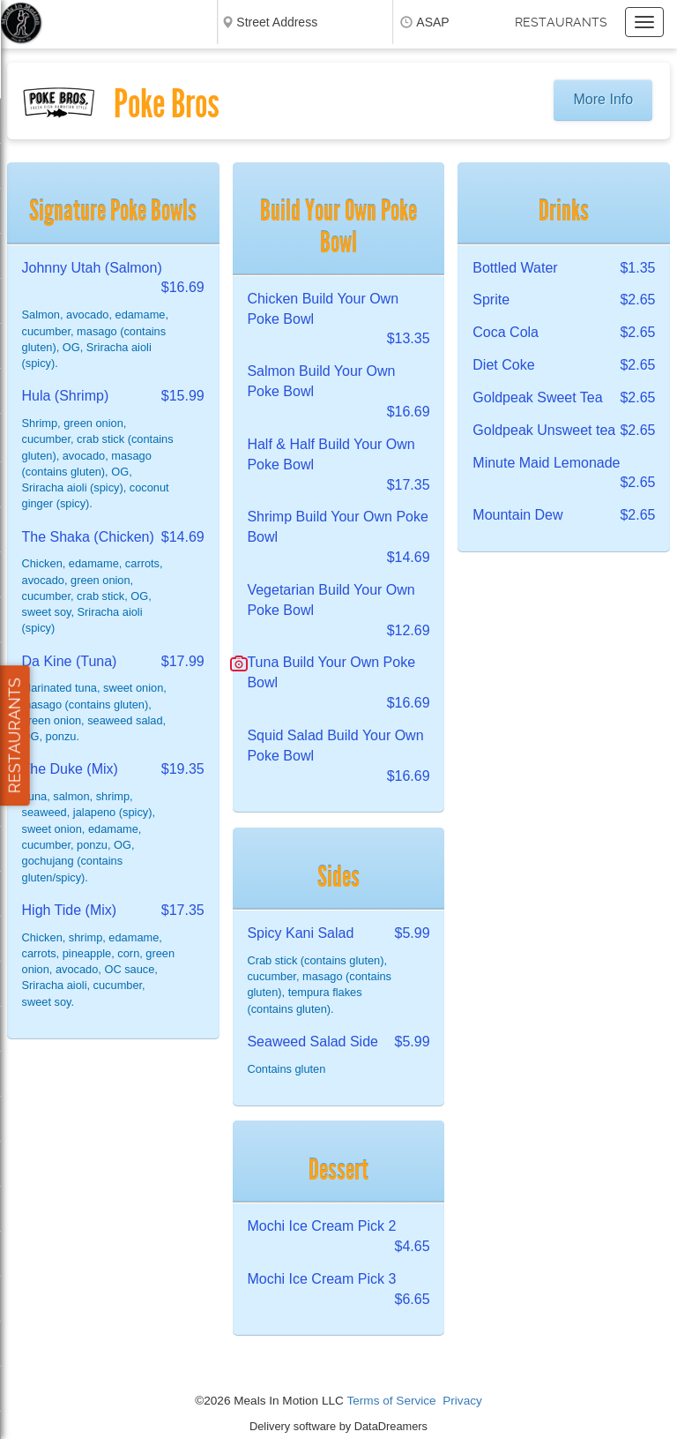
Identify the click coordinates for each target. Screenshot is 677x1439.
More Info (604, 99)
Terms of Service (390, 1400)
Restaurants (561, 22)
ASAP (432, 22)
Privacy (462, 1400)
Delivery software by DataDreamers (338, 1426)
